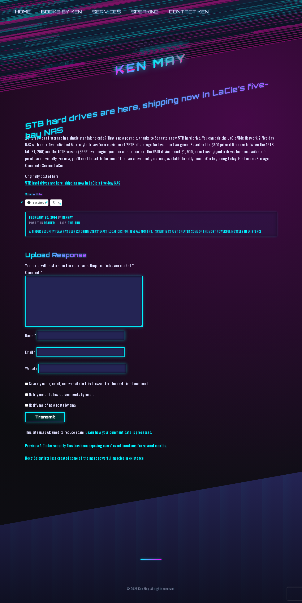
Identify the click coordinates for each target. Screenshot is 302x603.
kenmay (67, 217)
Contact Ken (189, 12)
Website (31, 368)
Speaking (145, 12)
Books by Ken (61, 12)
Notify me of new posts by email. (54, 405)
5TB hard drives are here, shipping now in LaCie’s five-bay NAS (72, 183)
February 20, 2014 (43, 217)
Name (30, 335)
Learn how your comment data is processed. (119, 432)
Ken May (151, 64)
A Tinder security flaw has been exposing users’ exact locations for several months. (91, 231)
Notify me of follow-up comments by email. (61, 394)
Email (30, 352)
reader (49, 222)
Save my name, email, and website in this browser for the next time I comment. (89, 383)
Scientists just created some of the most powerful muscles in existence (208, 231)
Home (23, 12)
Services (106, 12)
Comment (33, 272)
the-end (74, 222)
